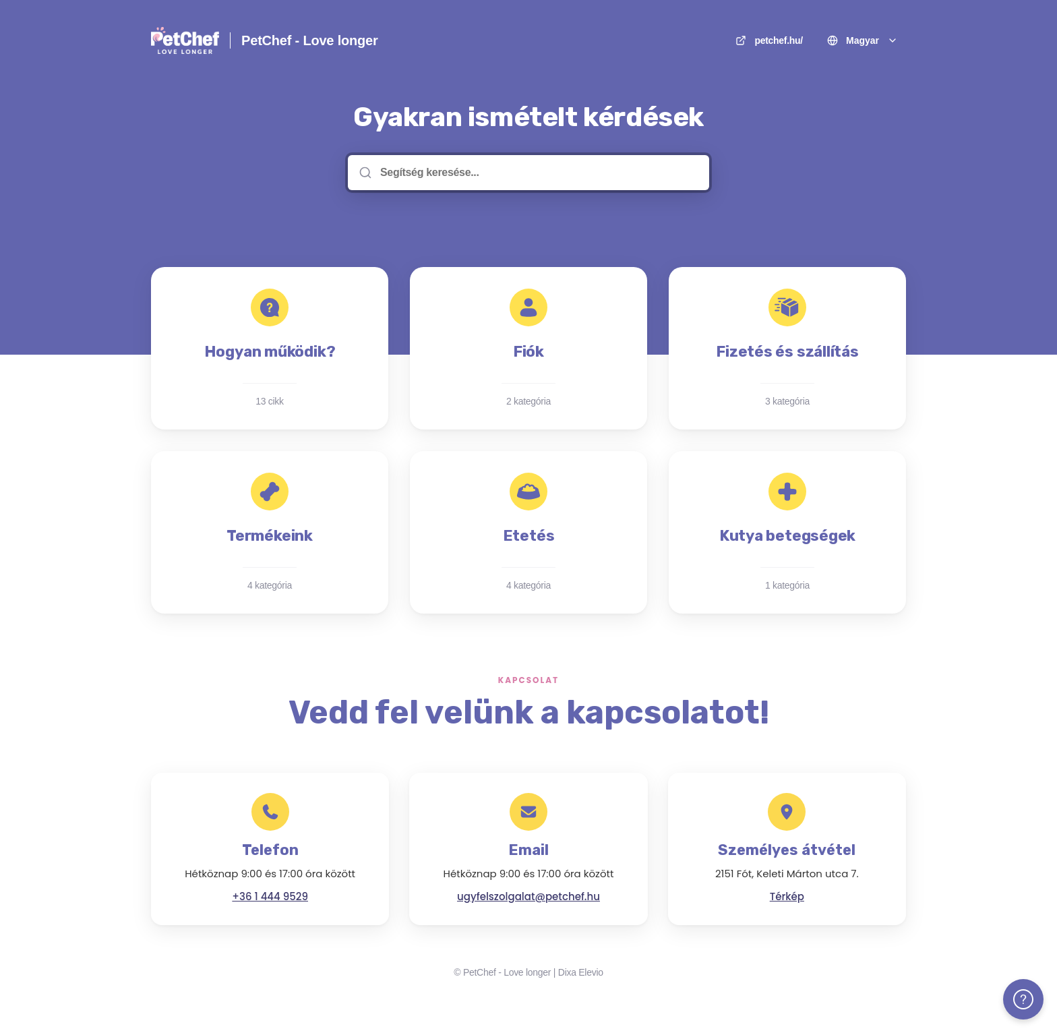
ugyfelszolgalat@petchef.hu (528, 896)
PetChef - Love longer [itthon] (309, 40)
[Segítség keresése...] (538, 172)
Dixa (567, 972)
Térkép (787, 896)
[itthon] (185, 40)
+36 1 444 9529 (270, 896)
